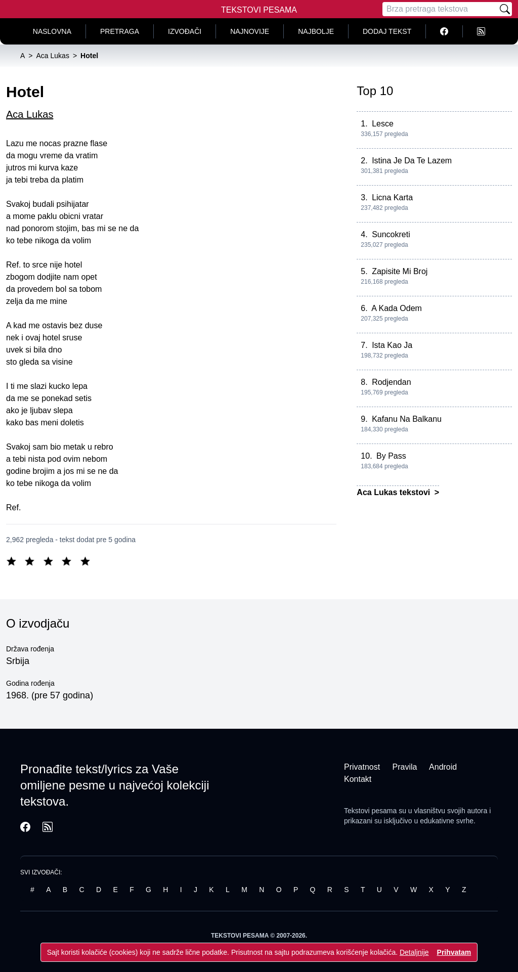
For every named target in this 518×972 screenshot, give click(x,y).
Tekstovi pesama (370, 811)
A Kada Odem (396, 308)
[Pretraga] (440, 9)
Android (443, 767)
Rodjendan (391, 382)
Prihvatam (454, 952)
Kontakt (357, 779)
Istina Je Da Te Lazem (412, 160)
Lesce (383, 123)
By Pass (391, 456)
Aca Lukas (29, 114)
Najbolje (316, 31)
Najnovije (249, 31)
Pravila (405, 767)
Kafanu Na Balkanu (407, 419)
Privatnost (362, 767)
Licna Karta (392, 197)
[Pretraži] (505, 9)
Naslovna (52, 31)
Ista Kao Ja (392, 345)
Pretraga (119, 31)
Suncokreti (391, 234)
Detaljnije (414, 952)
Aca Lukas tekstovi (394, 492)
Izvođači (184, 31)
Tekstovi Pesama (259, 10)
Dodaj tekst (387, 31)
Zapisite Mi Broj (399, 271)
